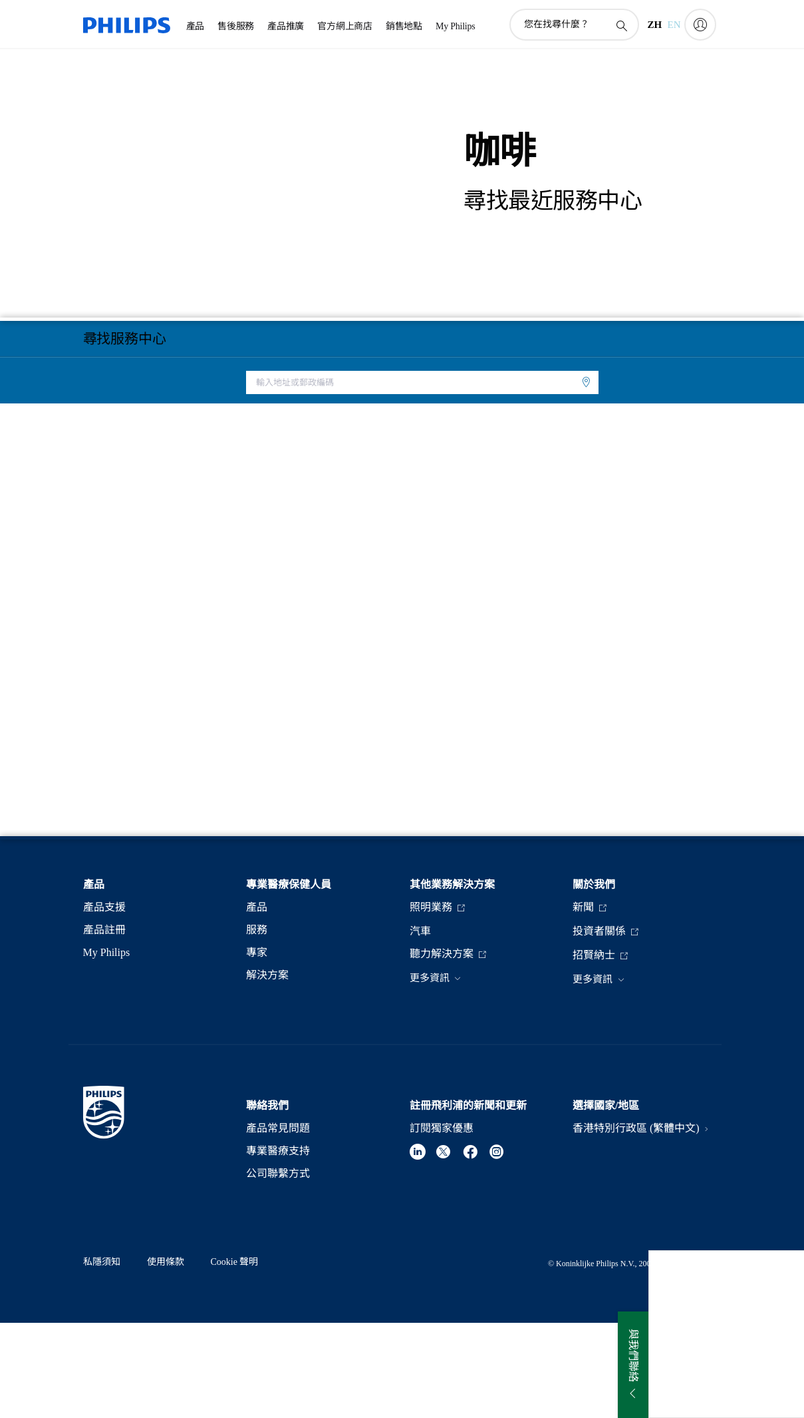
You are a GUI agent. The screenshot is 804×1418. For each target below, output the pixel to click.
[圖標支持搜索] (621, 25)
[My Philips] (700, 25)
